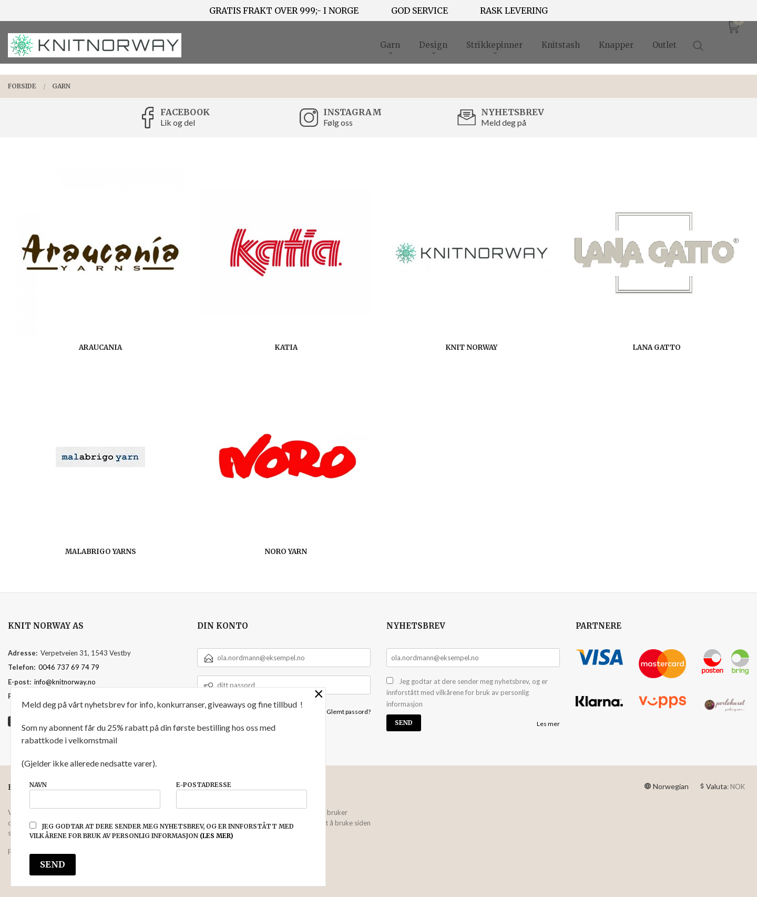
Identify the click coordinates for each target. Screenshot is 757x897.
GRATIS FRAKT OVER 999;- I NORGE (284, 10)
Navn (94, 795)
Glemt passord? (348, 711)
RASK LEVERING (514, 10)
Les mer (548, 724)
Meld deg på (503, 122)
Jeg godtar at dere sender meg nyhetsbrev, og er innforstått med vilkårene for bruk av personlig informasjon (467, 692)
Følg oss (338, 122)
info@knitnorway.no (65, 682)
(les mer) (216, 836)
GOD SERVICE (419, 10)
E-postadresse (241, 795)
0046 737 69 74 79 (68, 667)
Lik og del (177, 122)
